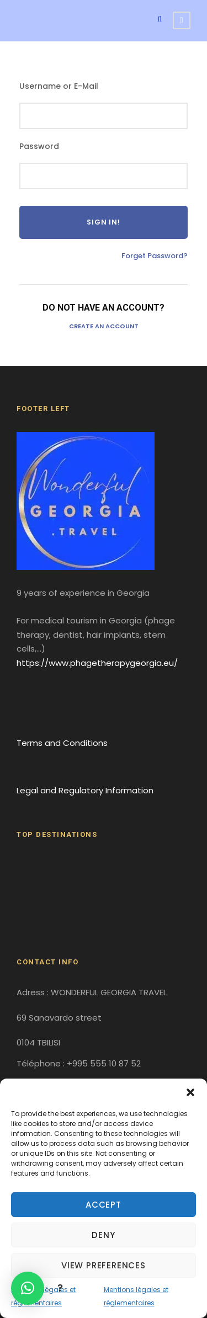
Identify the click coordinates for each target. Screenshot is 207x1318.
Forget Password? (154, 255)
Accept (103, 1204)
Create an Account (104, 326)
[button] (190, 1092)
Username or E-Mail (58, 86)
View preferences (103, 1265)
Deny (103, 1235)
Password (39, 146)
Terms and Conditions (62, 743)
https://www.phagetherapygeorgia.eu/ (97, 663)
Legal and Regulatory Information (85, 790)
